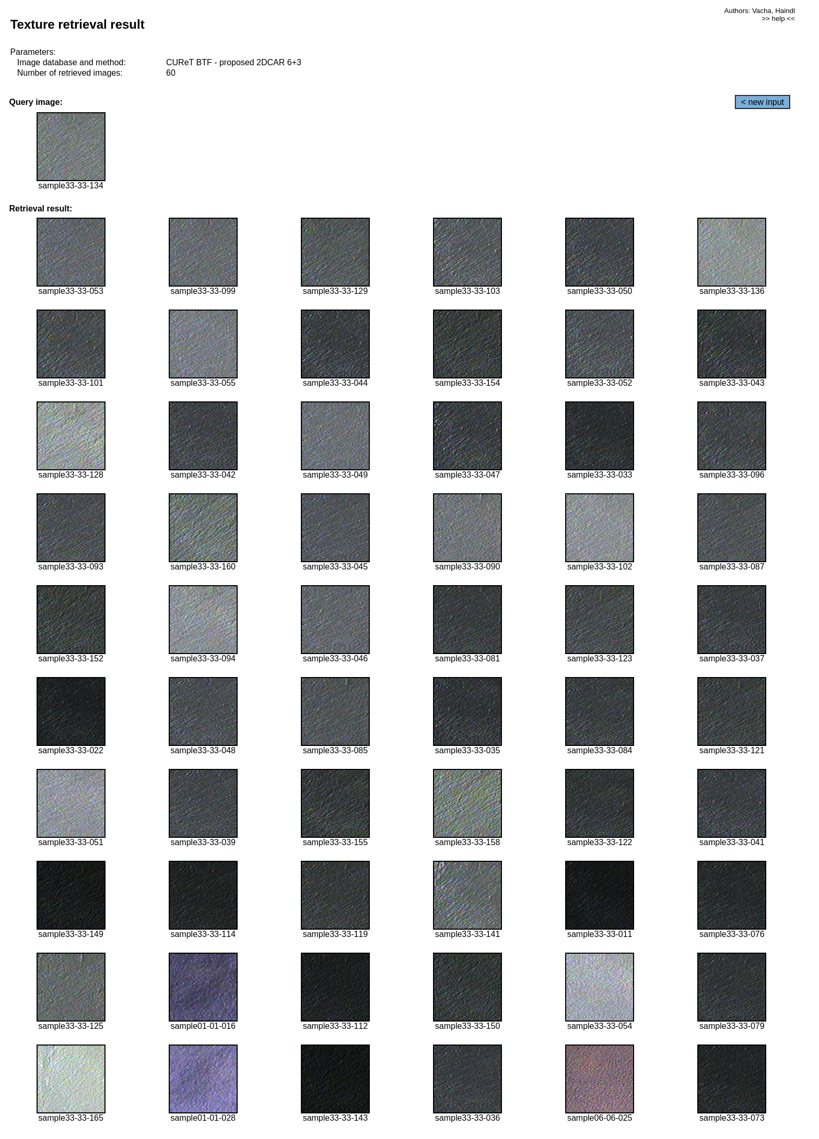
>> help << (778, 18)
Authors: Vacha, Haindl (759, 11)
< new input (762, 102)
